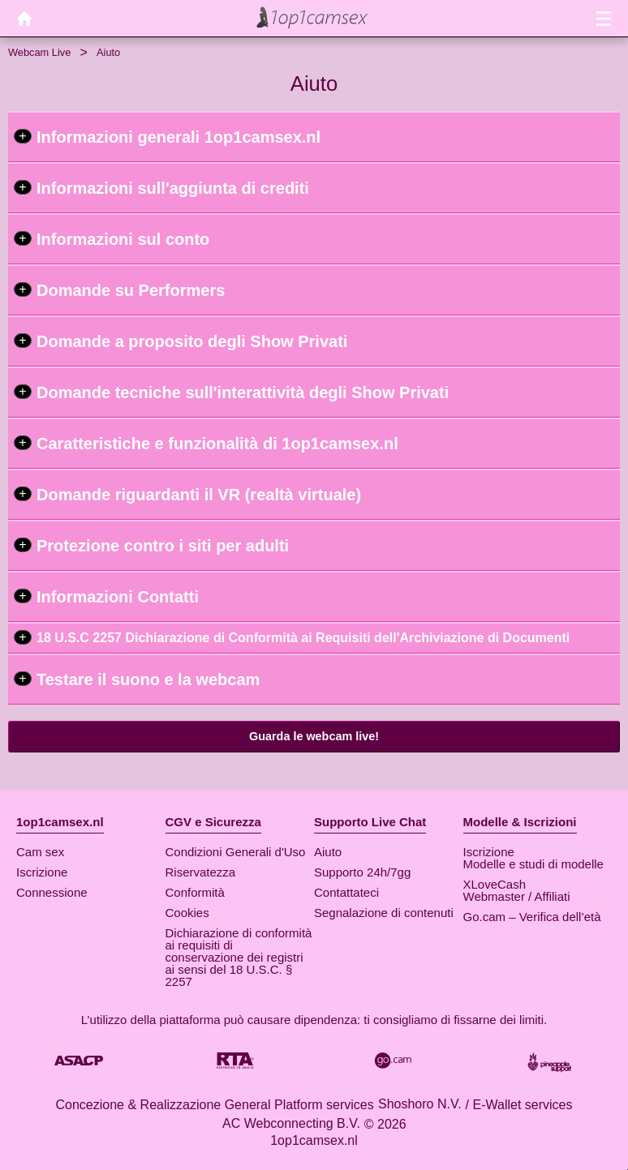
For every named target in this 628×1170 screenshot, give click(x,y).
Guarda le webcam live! (314, 736)
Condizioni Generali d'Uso (236, 852)
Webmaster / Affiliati (516, 896)
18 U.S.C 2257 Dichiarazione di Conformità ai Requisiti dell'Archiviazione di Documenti (303, 638)
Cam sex (40, 852)
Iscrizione (41, 872)
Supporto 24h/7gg (362, 872)
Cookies (187, 912)
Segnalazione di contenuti (384, 912)
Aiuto (328, 852)
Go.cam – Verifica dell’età (532, 917)
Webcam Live (39, 52)
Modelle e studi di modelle (533, 864)
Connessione (52, 892)
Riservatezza (201, 872)
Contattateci (346, 892)
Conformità (195, 892)
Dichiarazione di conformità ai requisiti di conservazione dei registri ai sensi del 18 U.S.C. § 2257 (239, 957)
